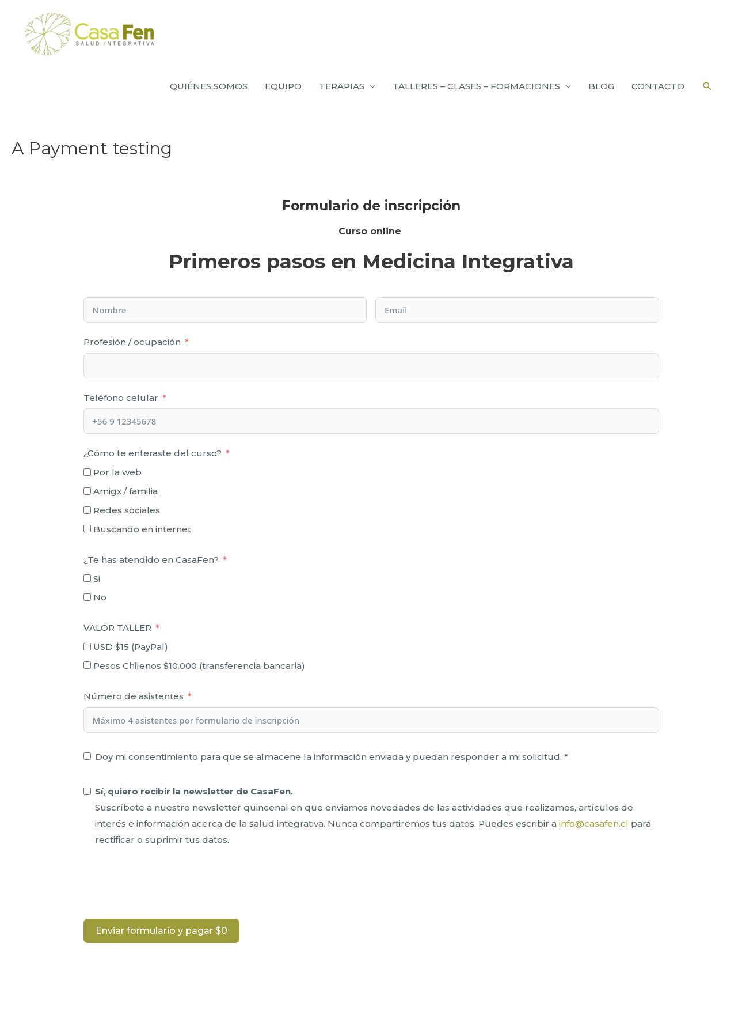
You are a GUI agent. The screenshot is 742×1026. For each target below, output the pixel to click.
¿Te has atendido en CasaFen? (151, 559)
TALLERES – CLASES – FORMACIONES (476, 86)
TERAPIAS (341, 86)
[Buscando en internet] (87, 528)
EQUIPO (283, 86)
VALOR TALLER (117, 627)
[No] (87, 597)
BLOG (601, 86)
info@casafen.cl (594, 823)
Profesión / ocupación (132, 341)
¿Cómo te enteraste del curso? (152, 453)
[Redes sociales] (87, 510)
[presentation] (170, 884)
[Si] (87, 578)
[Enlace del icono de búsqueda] (707, 86)
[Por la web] (87, 472)
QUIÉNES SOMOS (209, 86)
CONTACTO (657, 86)
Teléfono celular (120, 397)
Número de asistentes (133, 696)
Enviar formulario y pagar (161, 930)
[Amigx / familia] (87, 491)
